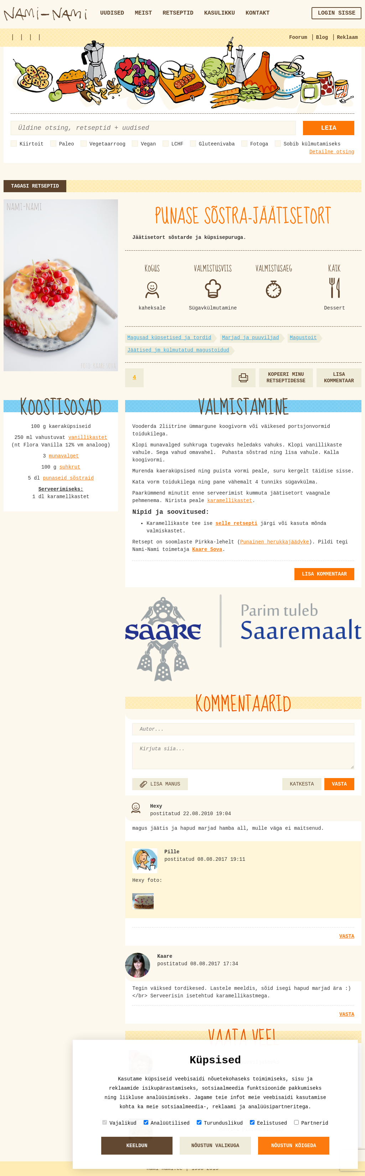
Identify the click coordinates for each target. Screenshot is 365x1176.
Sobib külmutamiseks (312, 144)
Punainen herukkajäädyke (274, 542)
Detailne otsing (331, 152)
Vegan (148, 144)
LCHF (177, 144)
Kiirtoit (31, 144)
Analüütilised (167, 1123)
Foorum (298, 37)
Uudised (112, 13)
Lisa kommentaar (339, 378)
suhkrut (69, 467)
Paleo (66, 144)
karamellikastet (229, 500)
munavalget (64, 456)
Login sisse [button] (336, 13)
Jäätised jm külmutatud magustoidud (178, 350)
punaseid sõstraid (68, 478)
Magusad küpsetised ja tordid (169, 338)
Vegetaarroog (107, 144)
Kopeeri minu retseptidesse (286, 378)
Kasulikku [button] (219, 13)
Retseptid (178, 13)
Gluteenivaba (217, 144)
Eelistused (268, 1123)
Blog (322, 37)
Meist (143, 13)
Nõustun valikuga (215, 1146)
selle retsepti (237, 523)
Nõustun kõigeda (293, 1146)
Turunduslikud (220, 1123)
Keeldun (137, 1146)
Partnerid (311, 1123)
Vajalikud (119, 1123)
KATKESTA (302, 784)
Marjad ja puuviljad (250, 338)
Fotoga (259, 144)
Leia (328, 128)
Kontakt (257, 13)
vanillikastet (87, 437)
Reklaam (347, 37)
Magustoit (303, 338)
